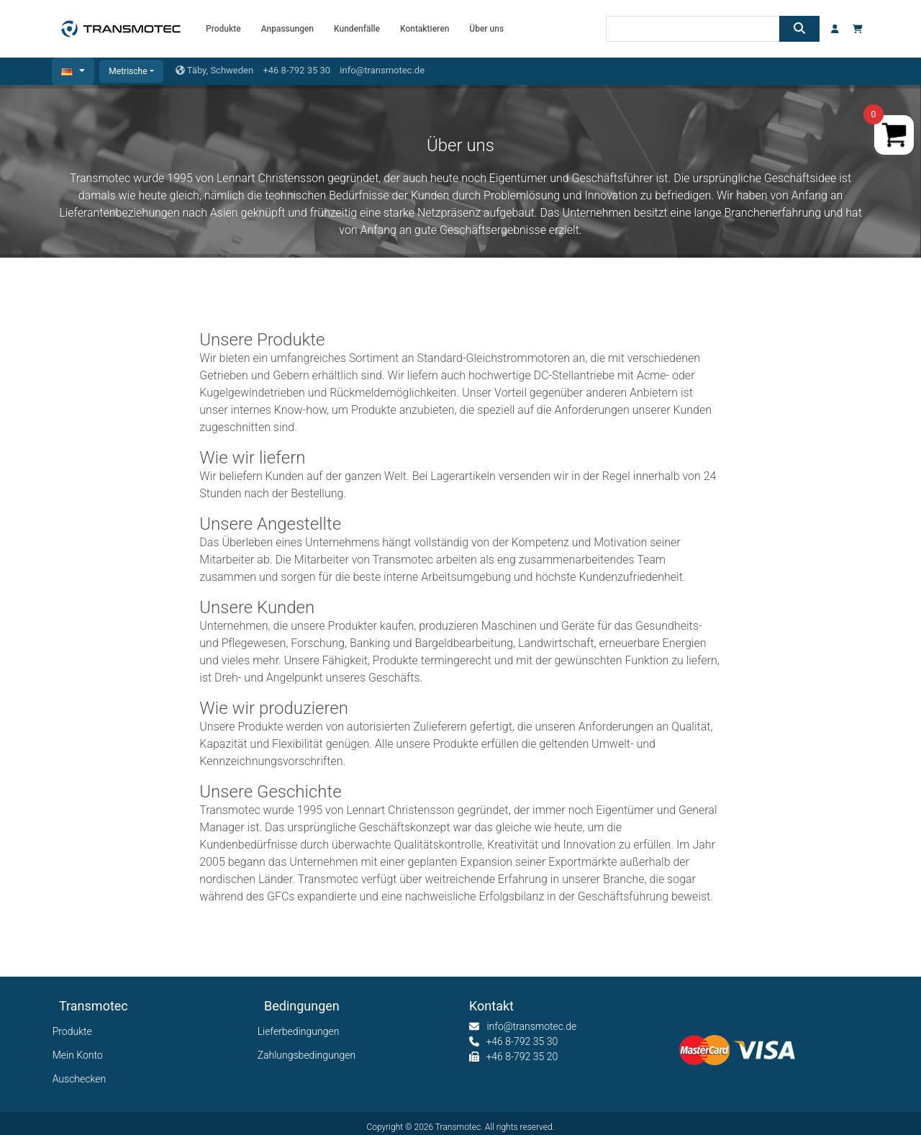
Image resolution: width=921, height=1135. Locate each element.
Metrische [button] (128, 71)
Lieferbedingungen (301, 1031)
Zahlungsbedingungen (309, 1055)
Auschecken (82, 1079)
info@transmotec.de (382, 70)
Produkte (75, 1031)
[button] (73, 71)
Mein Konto (81, 1055)
